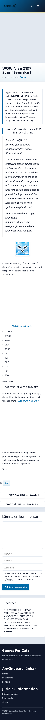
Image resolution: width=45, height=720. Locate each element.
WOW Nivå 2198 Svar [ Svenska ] (21, 504)
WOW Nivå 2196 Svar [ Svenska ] (24, 495)
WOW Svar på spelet (22, 326)
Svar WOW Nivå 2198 (28, 400)
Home (5, 673)
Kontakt (6, 681)
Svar (7, 483)
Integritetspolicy (10, 694)
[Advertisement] (22, 36)
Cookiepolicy (8, 698)
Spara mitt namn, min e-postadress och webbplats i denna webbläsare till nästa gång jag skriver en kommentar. (23, 576)
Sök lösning (7, 677)
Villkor (5, 702)
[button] (31, 6)
